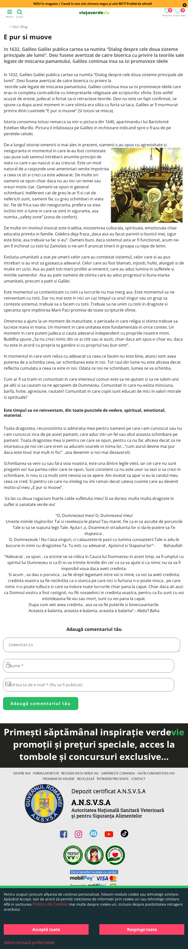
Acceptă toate (46, 929)
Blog (24, 26)
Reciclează (85, 781)
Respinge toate (142, 929)
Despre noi (21, 775)
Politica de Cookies (50, 904)
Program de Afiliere (59, 781)
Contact (138, 781)
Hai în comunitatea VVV (156, 775)
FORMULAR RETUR (46, 775)
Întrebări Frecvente (113, 781)
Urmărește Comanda (118, 775)
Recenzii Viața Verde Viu (80, 775)
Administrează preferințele (29, 942)
